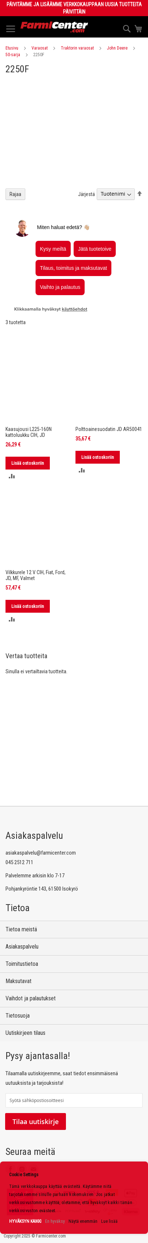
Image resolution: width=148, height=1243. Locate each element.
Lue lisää (109, 1221)
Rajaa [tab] (15, 194)
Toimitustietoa (21, 963)
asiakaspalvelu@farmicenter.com (40, 852)
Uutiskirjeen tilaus (25, 1032)
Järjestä (86, 194)
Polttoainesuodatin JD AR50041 (108, 429)
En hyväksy (55, 1221)
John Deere (117, 48)
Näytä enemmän (83, 1221)
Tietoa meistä (21, 929)
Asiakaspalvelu (21, 946)
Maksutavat (18, 981)
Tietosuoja (17, 1015)
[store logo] (54, 27)
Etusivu (11, 48)
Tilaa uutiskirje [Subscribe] (35, 1121)
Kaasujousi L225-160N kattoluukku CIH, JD (28, 432)
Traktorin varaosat (77, 48)
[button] (11, 476)
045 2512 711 (19, 862)
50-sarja (12, 54)
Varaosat (40, 48)
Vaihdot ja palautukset (30, 998)
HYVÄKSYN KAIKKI (25, 1221)
